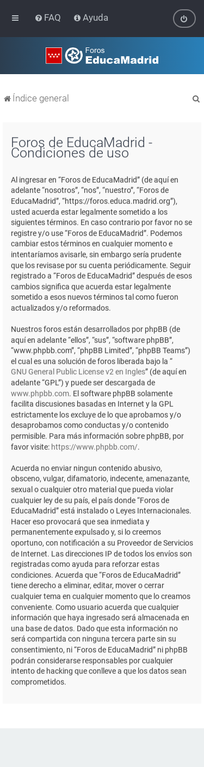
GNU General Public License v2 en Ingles (78, 371)
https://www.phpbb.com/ (94, 446)
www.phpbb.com (40, 393)
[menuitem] (49, 17)
